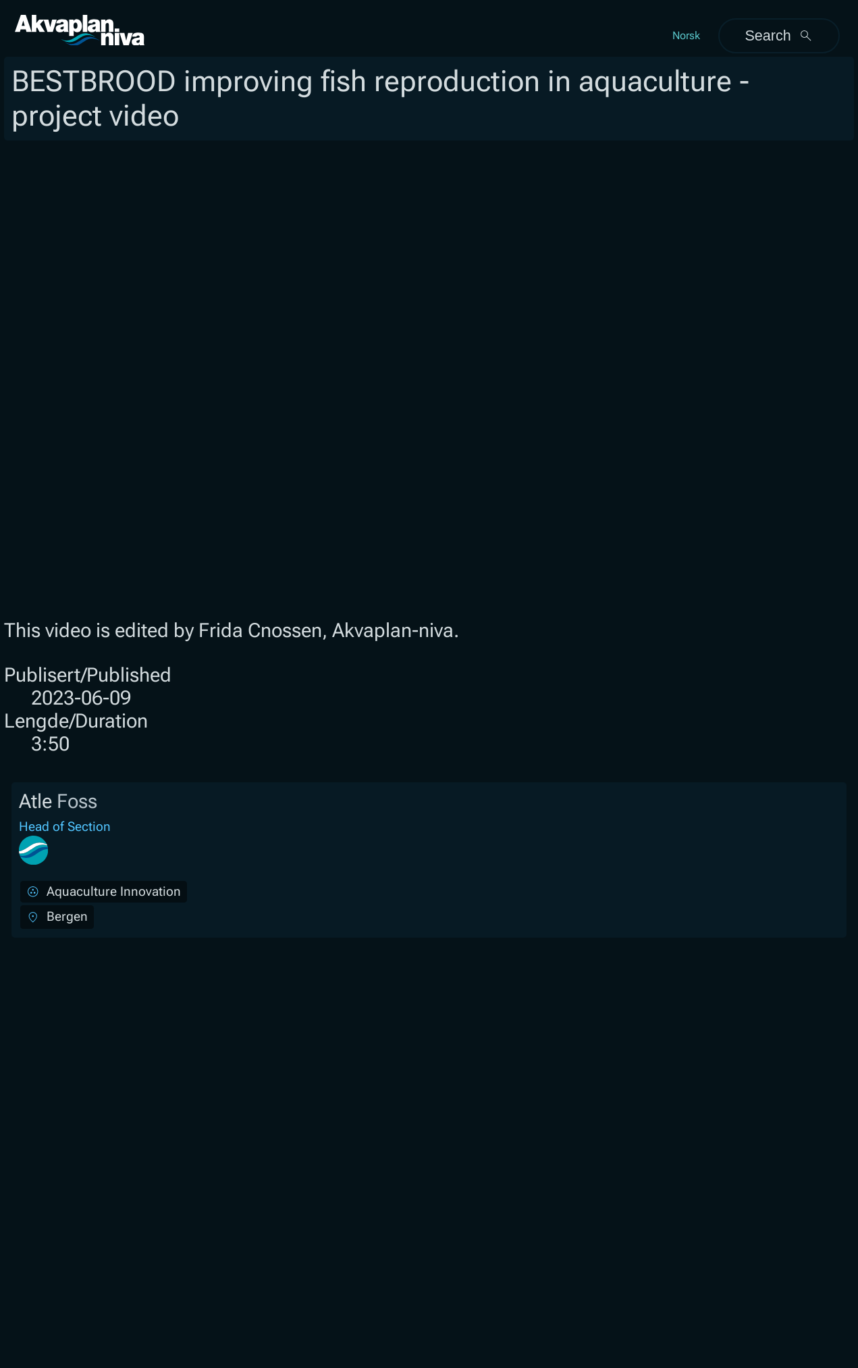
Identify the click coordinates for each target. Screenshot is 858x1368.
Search (779, 35)
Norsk (686, 35)
